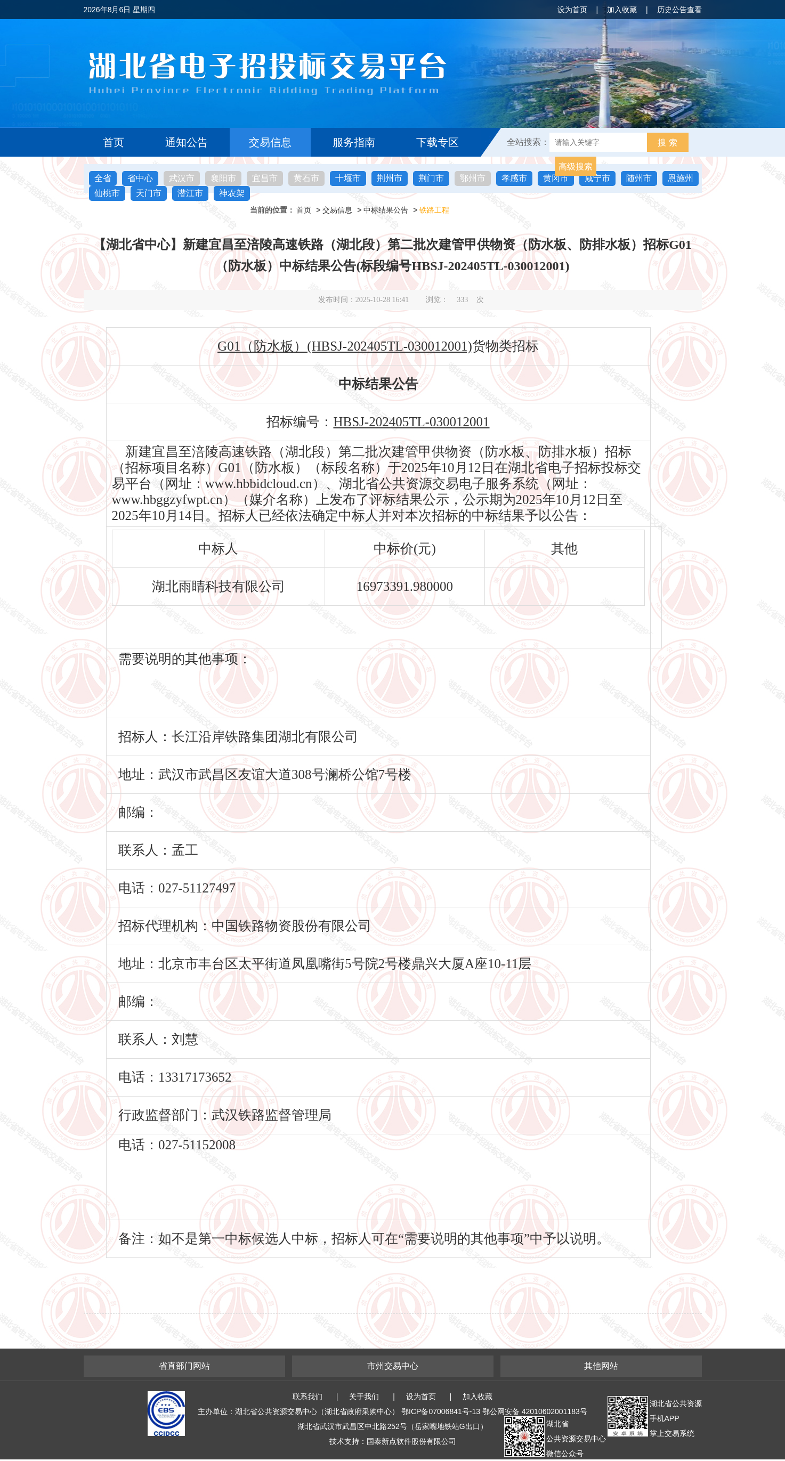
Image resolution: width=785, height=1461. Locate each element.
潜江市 (190, 193)
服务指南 (354, 142)
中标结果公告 (385, 210)
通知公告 (186, 142)
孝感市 (514, 178)
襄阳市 (223, 178)
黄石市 (306, 178)
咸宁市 (597, 178)
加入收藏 (622, 9)
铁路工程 (434, 210)
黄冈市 (556, 178)
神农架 (232, 193)
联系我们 (307, 1396)
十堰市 (348, 178)
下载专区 (437, 142)
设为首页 (572, 9)
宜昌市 (265, 178)
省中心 (140, 178)
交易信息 (270, 142)
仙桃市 (107, 193)
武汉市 (182, 178)
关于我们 (364, 1396)
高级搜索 (576, 166)
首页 (113, 142)
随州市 (639, 178)
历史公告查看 (679, 9)
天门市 (148, 193)
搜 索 (667, 142)
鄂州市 (472, 178)
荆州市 (389, 178)
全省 (102, 178)
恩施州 (680, 178)
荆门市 (431, 178)
